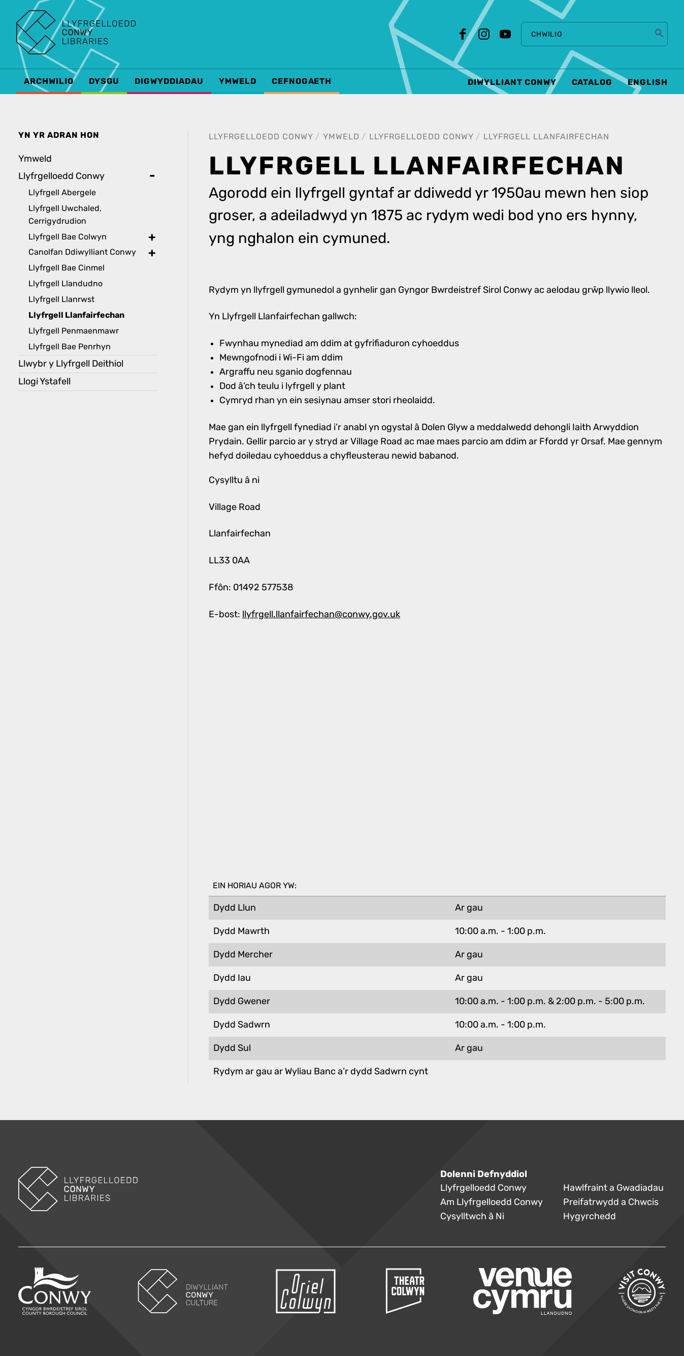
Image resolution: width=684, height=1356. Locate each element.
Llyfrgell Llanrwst (61, 299)
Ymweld (341, 136)
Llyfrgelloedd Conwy (261, 136)
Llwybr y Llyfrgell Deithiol (70, 363)
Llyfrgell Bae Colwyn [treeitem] (67, 237)
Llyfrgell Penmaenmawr (73, 331)
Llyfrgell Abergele (62, 192)
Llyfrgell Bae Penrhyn (69, 346)
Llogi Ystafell (44, 381)
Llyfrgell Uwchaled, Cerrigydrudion (65, 214)
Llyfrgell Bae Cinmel (66, 268)
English (648, 82)
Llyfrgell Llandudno (65, 283)
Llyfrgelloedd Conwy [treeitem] (61, 176)
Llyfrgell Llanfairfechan (546, 136)
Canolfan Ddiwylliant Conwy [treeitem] (82, 252)
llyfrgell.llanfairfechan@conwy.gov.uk (321, 614)
